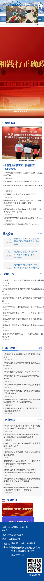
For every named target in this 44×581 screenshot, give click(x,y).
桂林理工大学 (17, 555)
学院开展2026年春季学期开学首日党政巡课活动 (23, 187)
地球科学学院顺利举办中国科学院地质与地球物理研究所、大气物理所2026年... (22, 401)
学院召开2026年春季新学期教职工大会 (20, 194)
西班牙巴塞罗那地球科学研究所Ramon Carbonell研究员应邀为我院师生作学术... (20, 471)
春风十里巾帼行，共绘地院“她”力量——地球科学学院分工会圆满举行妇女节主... (22, 202)
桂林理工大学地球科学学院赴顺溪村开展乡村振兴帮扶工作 (23, 281)
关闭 (35, 23)
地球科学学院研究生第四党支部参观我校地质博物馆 (23, 290)
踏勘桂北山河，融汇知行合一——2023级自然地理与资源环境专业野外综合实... (22, 462)
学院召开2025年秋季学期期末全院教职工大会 (23, 218)
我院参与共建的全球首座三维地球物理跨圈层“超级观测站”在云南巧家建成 (22, 480)
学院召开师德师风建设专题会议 (17, 224)
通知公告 (8, 233)
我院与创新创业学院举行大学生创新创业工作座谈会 (22, 364)
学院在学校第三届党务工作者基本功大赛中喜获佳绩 (23, 299)
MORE (40, 123)
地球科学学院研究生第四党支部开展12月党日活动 (23, 307)
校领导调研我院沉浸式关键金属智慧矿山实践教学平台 (23, 174)
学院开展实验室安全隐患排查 (19, 165)
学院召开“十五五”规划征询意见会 (18, 181)
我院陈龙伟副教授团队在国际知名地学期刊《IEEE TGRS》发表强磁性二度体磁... (22, 427)
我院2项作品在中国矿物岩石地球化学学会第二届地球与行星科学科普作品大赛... (21, 436)
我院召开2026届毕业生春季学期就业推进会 (22, 385)
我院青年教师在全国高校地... (28, 160)
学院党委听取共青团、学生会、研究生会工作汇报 (23, 313)
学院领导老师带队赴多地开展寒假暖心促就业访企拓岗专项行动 (22, 392)
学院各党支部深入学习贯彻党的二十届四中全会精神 (23, 326)
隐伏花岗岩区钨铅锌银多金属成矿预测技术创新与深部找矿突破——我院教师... (22, 488)
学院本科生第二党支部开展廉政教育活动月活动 (22, 319)
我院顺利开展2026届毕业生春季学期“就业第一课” (21, 377)
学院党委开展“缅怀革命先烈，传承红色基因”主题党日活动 (22, 335)
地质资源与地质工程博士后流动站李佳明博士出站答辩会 (22, 453)
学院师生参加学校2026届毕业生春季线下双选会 (22, 355)
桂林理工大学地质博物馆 (23, 543)
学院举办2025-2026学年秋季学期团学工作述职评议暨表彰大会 (21, 409)
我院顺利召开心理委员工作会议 (17, 372)
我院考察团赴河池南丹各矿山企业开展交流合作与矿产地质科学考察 (23, 210)
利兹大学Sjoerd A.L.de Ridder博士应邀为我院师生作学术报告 (22, 444)
